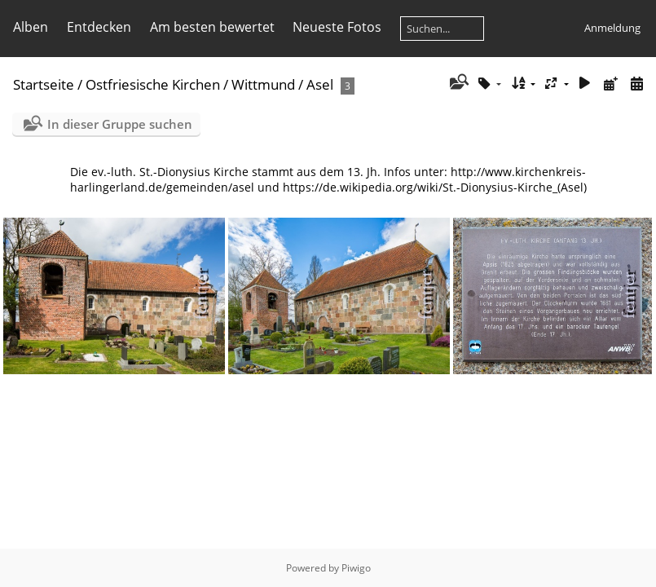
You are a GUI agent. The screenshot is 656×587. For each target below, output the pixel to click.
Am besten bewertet (212, 27)
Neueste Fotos (337, 27)
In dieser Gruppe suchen (119, 124)
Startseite (43, 84)
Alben (30, 27)
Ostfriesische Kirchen (153, 84)
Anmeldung (612, 27)
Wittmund (263, 84)
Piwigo (356, 568)
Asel (319, 84)
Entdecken (99, 27)
